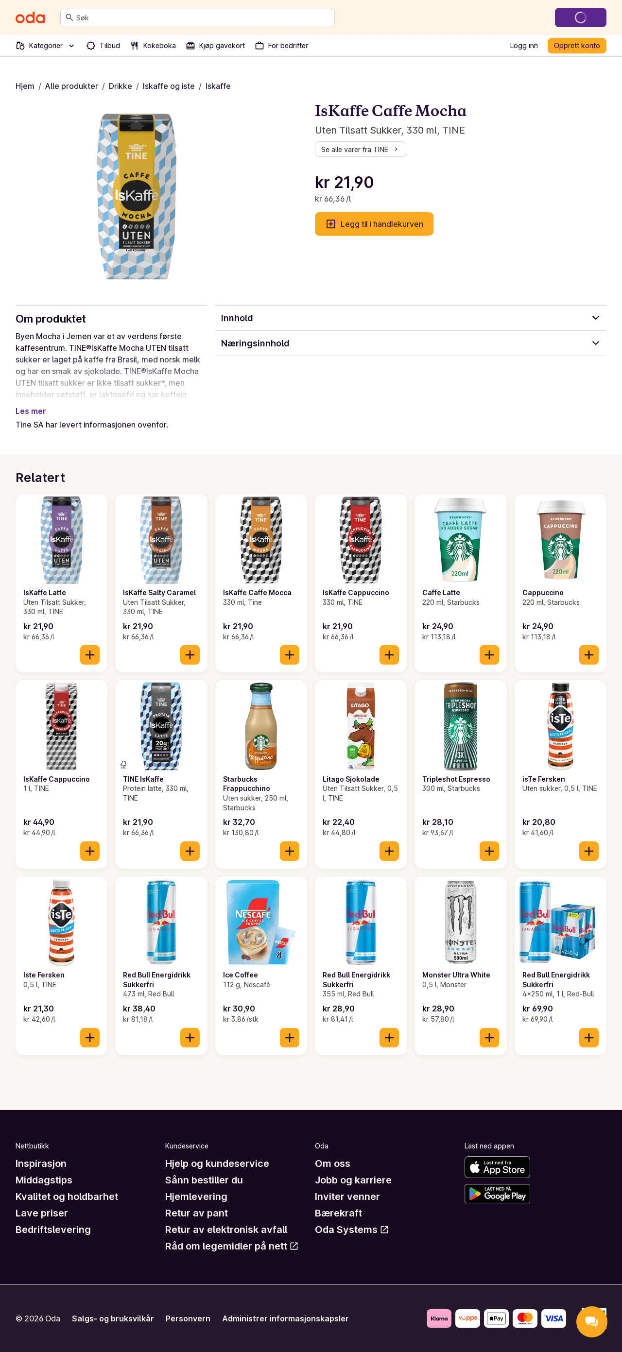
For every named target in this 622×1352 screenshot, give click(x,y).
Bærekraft (338, 1213)
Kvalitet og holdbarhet (67, 1196)
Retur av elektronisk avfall (226, 1229)
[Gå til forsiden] (30, 17)
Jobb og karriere (353, 1180)
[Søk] (69, 17)
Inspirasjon (41, 1163)
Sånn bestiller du (204, 1180)
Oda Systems (352, 1229)
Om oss (332, 1163)
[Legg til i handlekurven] (90, 655)
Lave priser (42, 1213)
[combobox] (203, 17)
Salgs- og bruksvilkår (113, 1318)
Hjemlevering (196, 1196)
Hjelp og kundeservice (217, 1163)
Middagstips (44, 1180)
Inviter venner (347, 1196)
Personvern (188, 1318)
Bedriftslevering (53, 1229)
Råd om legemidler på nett (232, 1246)
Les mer (31, 411)
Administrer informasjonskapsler (285, 1318)
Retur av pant (196, 1213)
